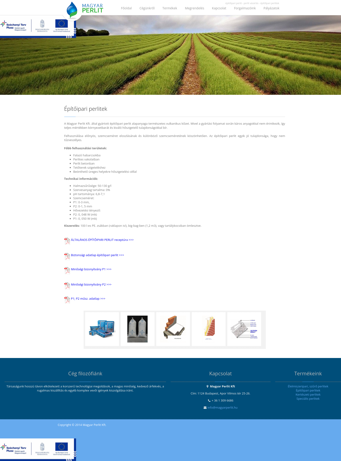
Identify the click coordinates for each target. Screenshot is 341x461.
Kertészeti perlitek (308, 394)
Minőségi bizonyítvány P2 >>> (91, 284)
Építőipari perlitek (308, 390)
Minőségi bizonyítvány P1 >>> (91, 269)
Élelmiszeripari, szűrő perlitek (308, 386)
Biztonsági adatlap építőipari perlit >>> (97, 255)
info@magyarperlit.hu (223, 407)
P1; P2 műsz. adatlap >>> (88, 298)
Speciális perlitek (308, 399)
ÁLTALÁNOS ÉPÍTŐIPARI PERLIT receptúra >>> (102, 240)
